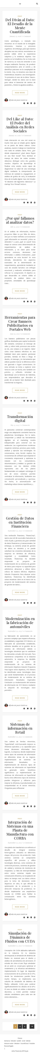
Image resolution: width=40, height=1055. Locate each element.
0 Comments (26, 135)
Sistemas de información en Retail (20, 728)
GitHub (28, 1041)
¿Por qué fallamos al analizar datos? (20, 220)
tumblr (19, 1041)
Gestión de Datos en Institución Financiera (20, 522)
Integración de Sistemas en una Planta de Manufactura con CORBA (20, 830)
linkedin (13, 1041)
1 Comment (26, 36)
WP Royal (25, 1051)
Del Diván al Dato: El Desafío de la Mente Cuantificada (20, 25)
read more (20, 93)
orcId (23, 1041)
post (20, 16)
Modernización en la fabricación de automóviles (20, 622)
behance (7, 1041)
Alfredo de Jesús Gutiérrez (18, 100)
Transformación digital (20, 418)
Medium (17, 1043)
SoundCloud (24, 1043)
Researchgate (8, 1046)
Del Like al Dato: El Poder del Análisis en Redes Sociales (20, 125)
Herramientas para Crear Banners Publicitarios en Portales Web (20, 323)
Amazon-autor (9, 1043)
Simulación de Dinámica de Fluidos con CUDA (20, 937)
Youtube (32, 1043)
